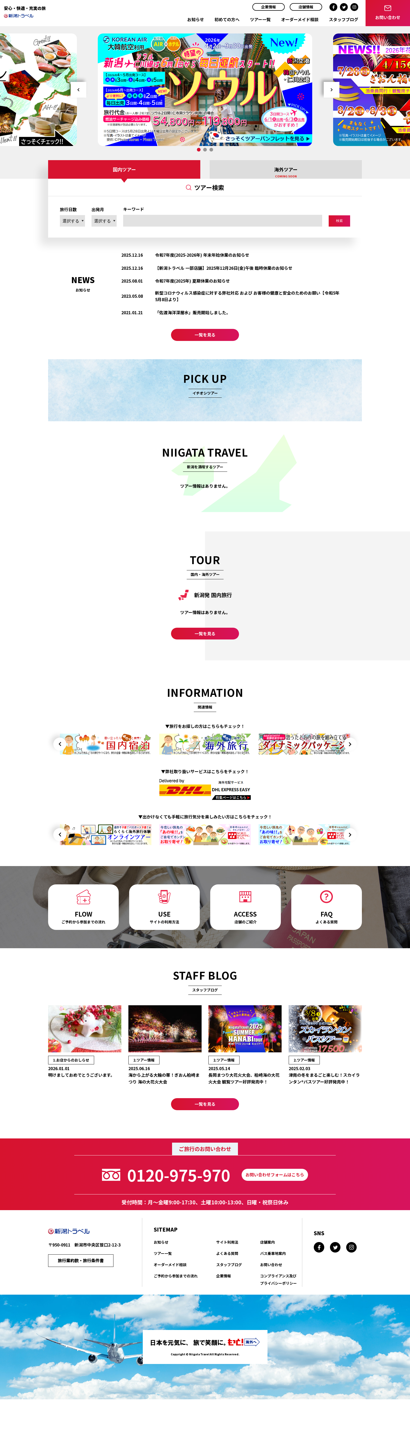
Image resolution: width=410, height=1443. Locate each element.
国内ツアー (124, 169)
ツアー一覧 (260, 19)
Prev (78, 90)
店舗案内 (267, 1285)
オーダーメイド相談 (299, 19)
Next (331, 90)
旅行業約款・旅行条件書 (81, 1305)
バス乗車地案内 (273, 1297)
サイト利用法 (227, 1285)
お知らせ (195, 19)
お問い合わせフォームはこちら (275, 1218)
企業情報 (268, 6)
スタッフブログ (343, 19)
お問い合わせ (271, 1308)
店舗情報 (306, 6)
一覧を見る (205, 340)
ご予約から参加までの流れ (176, 1319)
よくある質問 (227, 1297)
